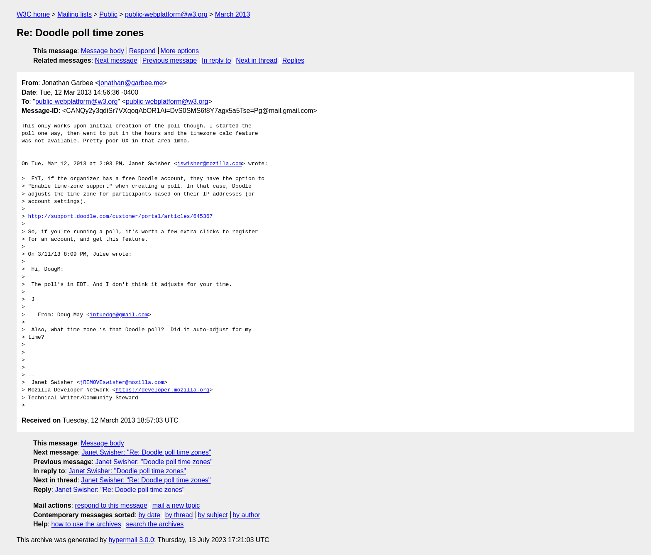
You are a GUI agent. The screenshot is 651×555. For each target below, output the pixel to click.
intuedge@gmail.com (119, 315)
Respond (142, 50)
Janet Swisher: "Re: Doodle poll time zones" (146, 452)
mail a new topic (176, 505)
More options (180, 50)
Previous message (169, 60)
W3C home (33, 14)
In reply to (216, 60)
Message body (102, 50)
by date (149, 514)
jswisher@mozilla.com (209, 164)
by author (246, 514)
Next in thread (256, 60)
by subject (213, 514)
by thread (179, 514)
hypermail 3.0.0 (131, 539)
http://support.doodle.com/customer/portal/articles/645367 (120, 216)
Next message (116, 60)
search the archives (155, 524)
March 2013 (232, 14)
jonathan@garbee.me (131, 82)
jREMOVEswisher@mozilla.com (122, 382)
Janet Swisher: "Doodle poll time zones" (154, 461)
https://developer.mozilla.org (162, 390)
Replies (293, 60)
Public (108, 14)
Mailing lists (74, 14)
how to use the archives (86, 524)
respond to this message (111, 505)
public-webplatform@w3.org (166, 14)
